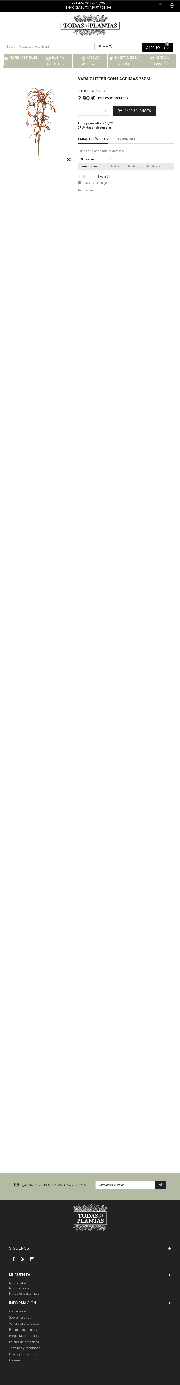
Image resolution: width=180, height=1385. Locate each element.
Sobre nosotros (20, 1317)
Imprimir (89, 190)
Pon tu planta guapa (23, 1329)
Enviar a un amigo (95, 183)
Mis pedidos (17, 1283)
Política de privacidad (24, 1342)
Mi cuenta (19, 1275)
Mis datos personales (24, 1293)
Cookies (14, 1360)
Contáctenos (17, 1311)
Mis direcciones (20, 1288)
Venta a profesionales (24, 1323)
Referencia (86, 91)
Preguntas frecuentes (24, 1336)
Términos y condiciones (25, 1348)
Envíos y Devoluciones (24, 1354)
